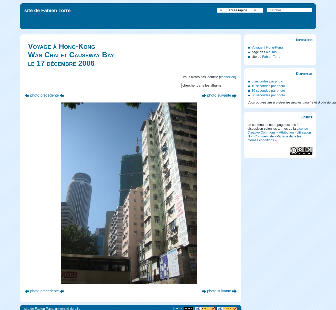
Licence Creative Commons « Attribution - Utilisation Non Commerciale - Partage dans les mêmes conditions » (279, 134)
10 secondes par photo (268, 86)
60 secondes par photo (268, 95)
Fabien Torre (271, 57)
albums (271, 52)
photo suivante (219, 95)
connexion (227, 77)
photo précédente (44, 95)
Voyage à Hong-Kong (267, 47)
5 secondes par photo (267, 81)
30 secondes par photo (268, 90)
